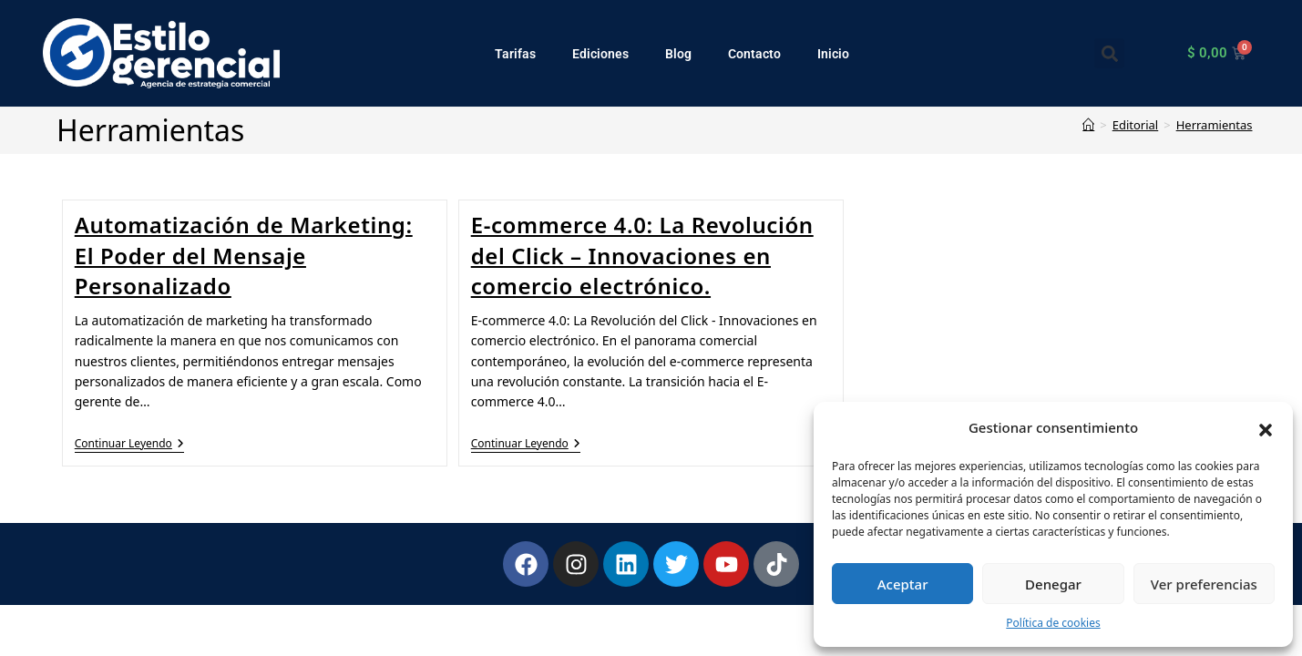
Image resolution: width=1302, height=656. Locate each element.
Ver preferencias (1204, 584)
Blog (678, 53)
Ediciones (600, 53)
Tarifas (515, 53)
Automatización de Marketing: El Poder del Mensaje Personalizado (244, 255)
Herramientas (1214, 125)
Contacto (754, 53)
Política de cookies (1053, 622)
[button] (1265, 428)
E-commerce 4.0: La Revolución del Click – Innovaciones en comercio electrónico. (642, 255)
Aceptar (902, 584)
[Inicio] (1088, 125)
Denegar (1053, 584)
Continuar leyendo (129, 444)
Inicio (833, 53)
